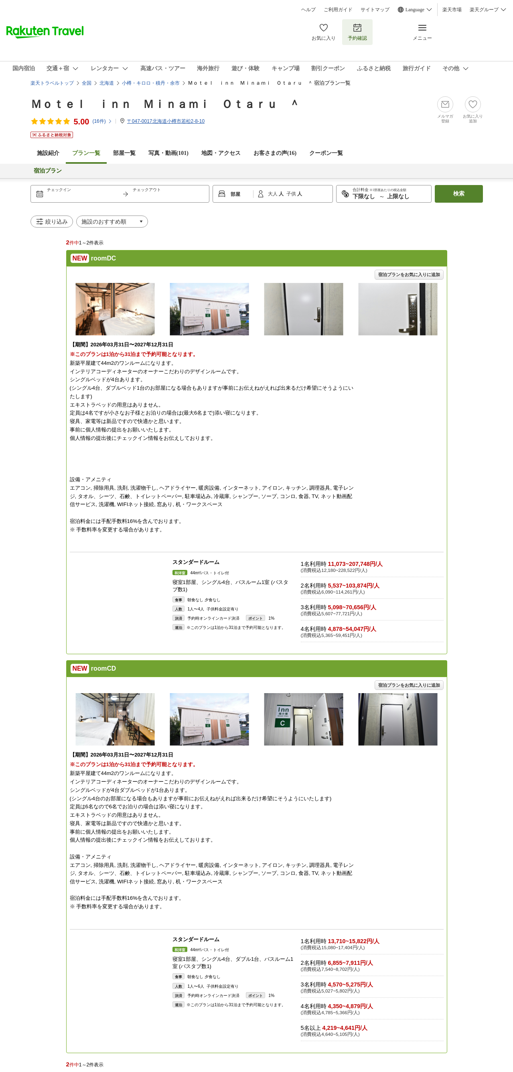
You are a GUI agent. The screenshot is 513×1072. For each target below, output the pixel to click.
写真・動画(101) (168, 153)
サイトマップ (375, 9)
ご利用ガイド (338, 9)
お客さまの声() (274, 153)
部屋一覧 (124, 153)
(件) (102, 121)
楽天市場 (452, 9)
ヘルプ (308, 9)
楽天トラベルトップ (52, 83)
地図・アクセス (221, 153)
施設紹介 (48, 153)
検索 (458, 194)
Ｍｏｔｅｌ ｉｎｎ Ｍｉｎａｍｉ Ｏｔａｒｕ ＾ (165, 104)
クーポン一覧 (326, 153)
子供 (291, 194)
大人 (273, 194)
